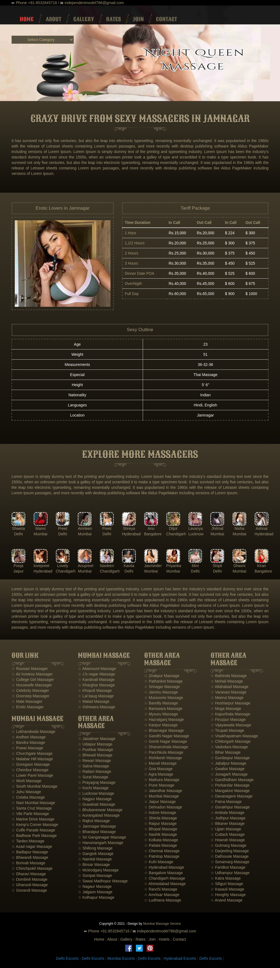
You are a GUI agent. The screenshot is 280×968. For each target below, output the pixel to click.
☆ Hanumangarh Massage (100, 842)
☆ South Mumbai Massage (34, 786)
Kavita (129, 566)
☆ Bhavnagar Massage (164, 730)
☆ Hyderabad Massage (164, 867)
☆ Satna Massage (93, 766)
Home (27, 19)
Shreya (129, 528)
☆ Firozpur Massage (228, 719)
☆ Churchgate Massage (31, 753)
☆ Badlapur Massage (29, 852)
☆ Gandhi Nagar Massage (166, 736)
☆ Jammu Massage (161, 692)
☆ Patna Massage (226, 801)
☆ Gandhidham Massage (232, 780)
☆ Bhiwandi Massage (29, 857)
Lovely (62, 566)
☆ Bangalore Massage (163, 873)
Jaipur (18, 571)
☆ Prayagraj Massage (97, 782)
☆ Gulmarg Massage (228, 845)
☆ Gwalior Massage (228, 769)
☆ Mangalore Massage (230, 790)
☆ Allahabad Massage (230, 686)
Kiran (261, 566)
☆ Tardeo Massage (27, 841)
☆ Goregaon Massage (30, 764)
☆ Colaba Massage (28, 797)
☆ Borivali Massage (28, 863)
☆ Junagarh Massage (229, 774)
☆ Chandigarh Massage (164, 878)
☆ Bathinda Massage (229, 676)
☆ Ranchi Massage (160, 889)
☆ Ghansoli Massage (29, 885)
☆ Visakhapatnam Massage (234, 736)
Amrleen (85, 528)
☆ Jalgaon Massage (95, 892)
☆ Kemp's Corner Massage (34, 824)
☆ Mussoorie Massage (163, 697)
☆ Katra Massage (226, 878)
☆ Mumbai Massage (161, 796)
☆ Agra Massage (158, 774)
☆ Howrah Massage (228, 840)
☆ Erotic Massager (27, 707)
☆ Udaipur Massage (95, 744)
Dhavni (240, 566)
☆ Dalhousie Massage (230, 856)
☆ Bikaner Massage (228, 823)
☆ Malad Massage (94, 701)
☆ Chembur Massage (29, 770)
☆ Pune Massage (159, 785)
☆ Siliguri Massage (227, 884)
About (53, 19)
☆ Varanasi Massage (229, 692)
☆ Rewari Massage (94, 760)
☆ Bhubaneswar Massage (100, 810)
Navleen (107, 566)
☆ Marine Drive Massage (32, 819)
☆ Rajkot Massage (94, 821)
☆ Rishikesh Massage (163, 758)
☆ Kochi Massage (93, 788)
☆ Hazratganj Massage (164, 719)
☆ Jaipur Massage (160, 801)
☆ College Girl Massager (32, 679)
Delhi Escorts (67, 958)
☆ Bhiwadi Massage (95, 755)
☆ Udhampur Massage (230, 873)
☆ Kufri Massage (158, 862)
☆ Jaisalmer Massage (97, 738)
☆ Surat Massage (93, 777)
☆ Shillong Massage (95, 848)
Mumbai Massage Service (162, 924)
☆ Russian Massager (29, 668)
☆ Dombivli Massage (29, 879)
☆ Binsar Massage (94, 864)
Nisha (239, 528)
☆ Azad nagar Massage (31, 846)
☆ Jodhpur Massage (228, 818)
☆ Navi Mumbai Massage (33, 803)
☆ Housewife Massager (31, 685)
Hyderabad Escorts (180, 958)
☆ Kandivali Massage (96, 679)
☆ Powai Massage (27, 748)
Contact (166, 19)
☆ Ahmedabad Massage (165, 884)
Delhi (18, 534)
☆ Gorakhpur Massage (230, 807)
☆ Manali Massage (160, 763)
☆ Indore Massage (160, 812)
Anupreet (85, 566)
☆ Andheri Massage (28, 737)
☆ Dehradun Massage (163, 807)
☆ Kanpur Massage (161, 725)
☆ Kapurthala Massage (230, 714)
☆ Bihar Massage (226, 752)
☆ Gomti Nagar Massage (165, 741)
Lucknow (195, 534)
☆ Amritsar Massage (161, 894)
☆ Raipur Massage (160, 823)
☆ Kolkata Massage (161, 840)
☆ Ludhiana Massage (162, 900)
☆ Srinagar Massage (162, 686)
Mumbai (40, 534)
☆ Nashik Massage (160, 834)
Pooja (19, 566)
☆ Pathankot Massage (163, 681)
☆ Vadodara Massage (229, 747)
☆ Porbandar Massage (230, 785)
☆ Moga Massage (226, 708)
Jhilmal (217, 528)
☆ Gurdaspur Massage (230, 758)
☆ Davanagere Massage (232, 796)
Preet (62, 528)
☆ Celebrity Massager (30, 690)
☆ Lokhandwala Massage (33, 731)
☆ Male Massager (26, 701)
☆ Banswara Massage (163, 708)
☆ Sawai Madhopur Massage (103, 881)
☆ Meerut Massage (227, 697)
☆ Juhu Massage (26, 792)
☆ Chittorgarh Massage (231, 741)
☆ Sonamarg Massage (230, 862)
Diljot (173, 528)
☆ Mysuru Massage (161, 714)
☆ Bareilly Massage (161, 703)
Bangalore (153, 534)
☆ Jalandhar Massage (163, 790)
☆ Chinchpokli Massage (31, 868)
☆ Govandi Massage (29, 890)
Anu (151, 528)
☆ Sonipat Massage (95, 875)
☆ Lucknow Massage (96, 793)
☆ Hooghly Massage (228, 894)
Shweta (18, 528)
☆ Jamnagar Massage (97, 826)
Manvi (41, 528)
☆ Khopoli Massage (95, 690)
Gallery (83, 19)
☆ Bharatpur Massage (97, 832)
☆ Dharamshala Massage (166, 747)
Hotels (164, 939)
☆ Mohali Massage (227, 681)
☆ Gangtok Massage (96, 853)
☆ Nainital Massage (95, 859)
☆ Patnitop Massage (161, 856)
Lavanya (195, 528)
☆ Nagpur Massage (95, 799)
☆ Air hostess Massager (32, 674)
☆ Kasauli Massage (227, 889)
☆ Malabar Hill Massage (32, 759)
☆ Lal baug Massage (96, 696)
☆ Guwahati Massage (96, 804)
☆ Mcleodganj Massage (98, 870)
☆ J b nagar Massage (96, 674)
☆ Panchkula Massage (163, 752)
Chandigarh (176, 534)
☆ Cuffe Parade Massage (33, 830)
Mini (195, 566)
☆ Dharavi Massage (28, 874)
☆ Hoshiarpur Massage (230, 703)
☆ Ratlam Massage (94, 771)
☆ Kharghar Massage (96, 685)
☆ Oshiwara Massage (96, 707)
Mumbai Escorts (121, 958)
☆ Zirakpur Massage (161, 676)
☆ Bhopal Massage (160, 829)
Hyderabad (131, 534)
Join (138, 19)
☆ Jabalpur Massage (228, 763)
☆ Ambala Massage (227, 812)
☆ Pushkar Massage (95, 749)
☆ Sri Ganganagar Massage (102, 837)
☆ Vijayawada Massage (231, 725)
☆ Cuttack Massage (228, 834)
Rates (113, 19)
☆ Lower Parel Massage (32, 775)
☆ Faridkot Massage (228, 867)
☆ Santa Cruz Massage (31, 808)
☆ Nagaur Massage (95, 886)
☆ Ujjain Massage (226, 829)
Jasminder (153, 566)
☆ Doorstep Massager (30, 696)
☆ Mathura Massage (161, 780)
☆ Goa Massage (158, 769)
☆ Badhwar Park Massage (34, 835)
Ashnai (261, 528)
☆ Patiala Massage (160, 845)
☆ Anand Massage (227, 900)
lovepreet (41, 566)
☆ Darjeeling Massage (230, 851)
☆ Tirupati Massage (227, 730)
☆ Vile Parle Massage (30, 813)
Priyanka (173, 566)
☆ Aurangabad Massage (99, 815)
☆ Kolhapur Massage (96, 897)
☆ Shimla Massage (160, 818)
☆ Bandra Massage (28, 742)
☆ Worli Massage (26, 781)
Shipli (217, 566)
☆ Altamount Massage (97, 668)
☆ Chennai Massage (162, 851)
